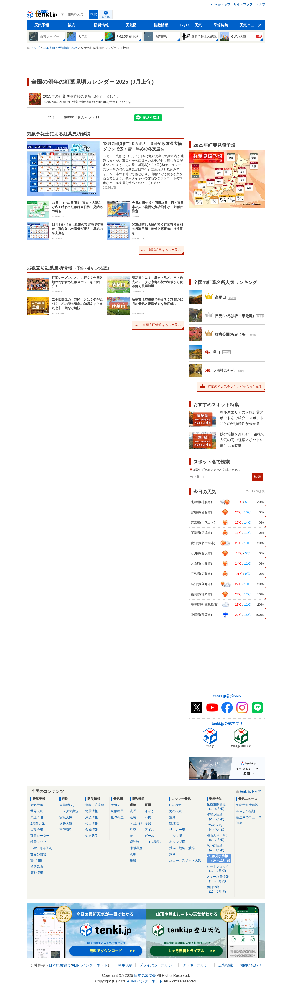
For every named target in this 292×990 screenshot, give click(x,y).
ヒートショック (220, 869)
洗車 (133, 854)
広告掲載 (225, 965)
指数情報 (161, 25)
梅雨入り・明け (220, 838)
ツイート (55, 117)
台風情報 (91, 829)
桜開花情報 (220, 817)
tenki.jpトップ (220, 4)
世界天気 (36, 811)
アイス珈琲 (153, 842)
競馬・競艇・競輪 (182, 848)
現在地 (106, 17)
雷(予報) (36, 860)
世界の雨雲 (38, 854)
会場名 (196, 469)
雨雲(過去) (66, 805)
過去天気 (65, 823)
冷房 (148, 823)
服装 (133, 817)
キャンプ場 (177, 842)
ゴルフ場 (175, 835)
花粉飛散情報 (220, 806)
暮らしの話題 (245, 811)
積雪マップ (38, 842)
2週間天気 (37, 823)
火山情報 (91, 823)
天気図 (131, 25)
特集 (239, 823)
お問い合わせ (250, 965)
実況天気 (65, 817)
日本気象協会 (60, 965)
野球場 (174, 823)
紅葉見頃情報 (220, 858)
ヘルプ (260, 4)
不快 (148, 817)
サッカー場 (177, 829)
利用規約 (125, 965)
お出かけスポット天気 (185, 860)
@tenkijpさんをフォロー (83, 117)
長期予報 (36, 829)
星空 (133, 829)
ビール (149, 835)
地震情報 (91, 811)
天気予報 (41, 25)
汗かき (149, 811)
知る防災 (91, 835)
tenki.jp (42, 15)
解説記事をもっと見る (165, 250)
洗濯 (133, 811)
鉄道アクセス (212, 469)
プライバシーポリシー (157, 965)
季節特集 (220, 25)
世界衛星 (117, 817)
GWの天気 (220, 827)
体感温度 (136, 848)
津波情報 (91, 817)
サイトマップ (243, 4)
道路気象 (36, 866)
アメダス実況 (69, 811)
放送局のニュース (248, 817)
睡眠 (133, 860)
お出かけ (136, 823)
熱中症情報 (220, 848)
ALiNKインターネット (90, 965)
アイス (149, 829)
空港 (172, 817)
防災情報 (101, 25)
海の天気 (175, 811)
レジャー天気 (191, 25)
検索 (93, 14)
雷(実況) (65, 829)
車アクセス (231, 469)
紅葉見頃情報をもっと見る (162, 325)
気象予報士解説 (247, 805)
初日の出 (220, 889)
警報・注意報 (94, 805)
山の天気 (175, 805)
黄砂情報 (36, 872)
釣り (172, 854)
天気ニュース (250, 25)
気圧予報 (36, 817)
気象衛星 (117, 811)
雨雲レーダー (39, 835)
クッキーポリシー (197, 965)
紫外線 (134, 842)
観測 (71, 25)
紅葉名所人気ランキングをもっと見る (235, 386)
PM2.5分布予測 (41, 848)
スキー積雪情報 (220, 879)
